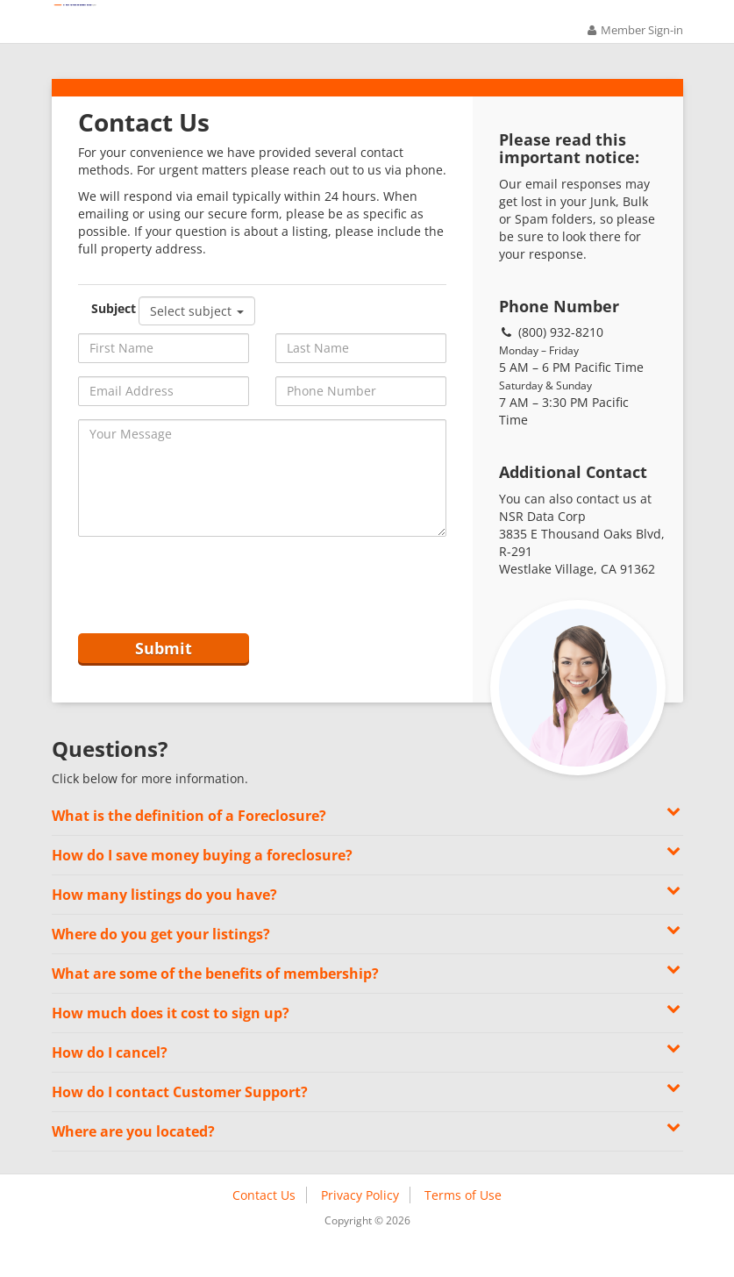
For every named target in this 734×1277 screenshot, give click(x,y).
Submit (163, 671)
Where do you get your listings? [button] (367, 961)
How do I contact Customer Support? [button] (367, 1119)
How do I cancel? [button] (367, 1079)
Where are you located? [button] (367, 1158)
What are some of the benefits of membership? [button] (367, 1000)
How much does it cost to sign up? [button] (367, 1040)
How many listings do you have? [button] (367, 921)
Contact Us (264, 1223)
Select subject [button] (197, 330)
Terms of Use (463, 1223)
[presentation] (211, 605)
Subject (111, 327)
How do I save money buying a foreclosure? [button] (367, 882)
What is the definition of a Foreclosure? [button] (367, 842)
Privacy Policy (360, 1223)
